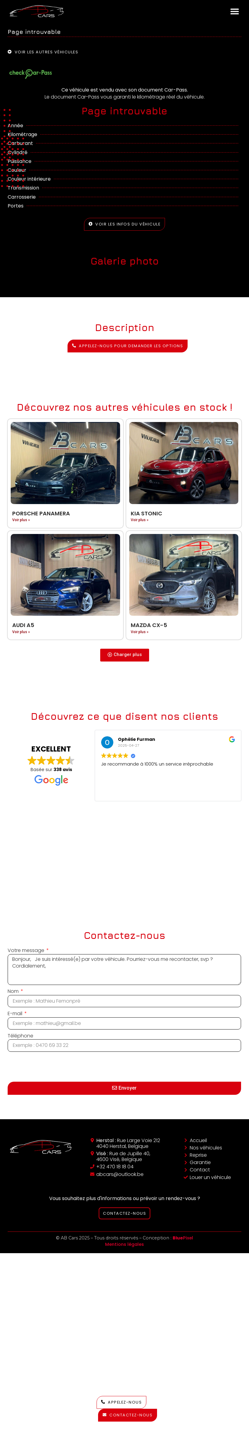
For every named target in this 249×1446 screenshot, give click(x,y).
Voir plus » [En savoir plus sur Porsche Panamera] (21, 520)
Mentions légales (124, 1244)
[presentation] (54, 1067)
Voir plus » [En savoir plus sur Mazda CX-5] (139, 632)
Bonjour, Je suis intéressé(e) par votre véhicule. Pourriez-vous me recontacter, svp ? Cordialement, (124, 969)
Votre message (27, 950)
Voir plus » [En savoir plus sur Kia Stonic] (139, 520)
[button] (234, 11)
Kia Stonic (146, 513)
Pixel (183, 1238)
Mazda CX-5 (149, 625)
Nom (14, 991)
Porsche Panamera (41, 513)
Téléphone (20, 1036)
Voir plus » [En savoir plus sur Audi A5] (21, 632)
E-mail (16, 1013)
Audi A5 (23, 625)
